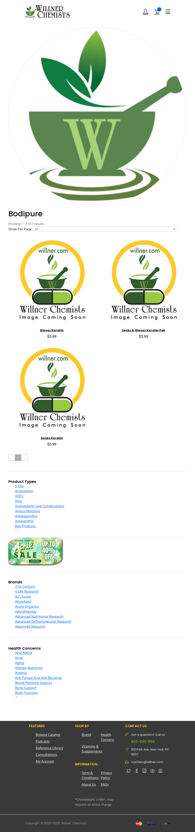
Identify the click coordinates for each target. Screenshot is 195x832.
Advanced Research (30, 626)
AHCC (19, 496)
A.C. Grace (23, 596)
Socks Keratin (52, 438)
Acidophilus (24, 491)
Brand (86, 734)
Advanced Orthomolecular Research (43, 621)
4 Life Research (27, 591)
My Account (45, 761)
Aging (19, 662)
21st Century (25, 586)
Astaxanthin (24, 521)
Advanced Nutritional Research (39, 616)
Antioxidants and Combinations (39, 506)
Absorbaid (23, 601)
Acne (19, 657)
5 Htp (19, 486)
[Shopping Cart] (156, 11)
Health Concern (107, 737)
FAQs (105, 784)
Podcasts (43, 741)
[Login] (145, 11)
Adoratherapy (26, 611)
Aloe (18, 501)
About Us (89, 784)
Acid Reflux (23, 652)
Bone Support (26, 687)
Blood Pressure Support (33, 682)
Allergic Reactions (29, 667)
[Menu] (168, 11)
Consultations (46, 754)
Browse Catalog (48, 734)
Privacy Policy (106, 775)
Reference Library (49, 748)
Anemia (21, 672)
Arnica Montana (27, 511)
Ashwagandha (26, 516)
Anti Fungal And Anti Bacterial (38, 677)
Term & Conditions (90, 775)
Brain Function (26, 692)
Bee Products (25, 526)
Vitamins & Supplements (91, 749)
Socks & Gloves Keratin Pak (143, 330)
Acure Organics (27, 606)
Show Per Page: (20, 229)
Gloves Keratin (52, 330)
